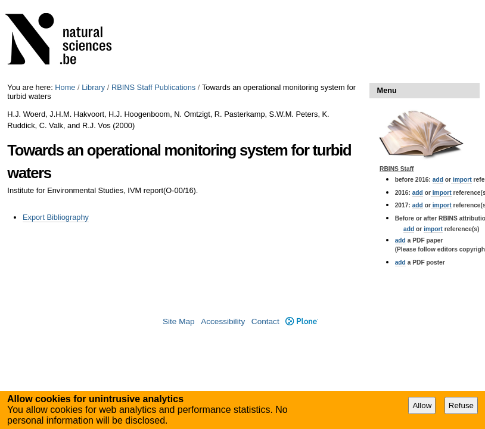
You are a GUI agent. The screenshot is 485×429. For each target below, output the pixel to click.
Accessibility (223, 321)
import (461, 179)
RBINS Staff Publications (153, 87)
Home (65, 87)
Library (93, 87)
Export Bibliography (56, 217)
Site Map (179, 321)
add (438, 179)
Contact (265, 321)
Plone (301, 321)
